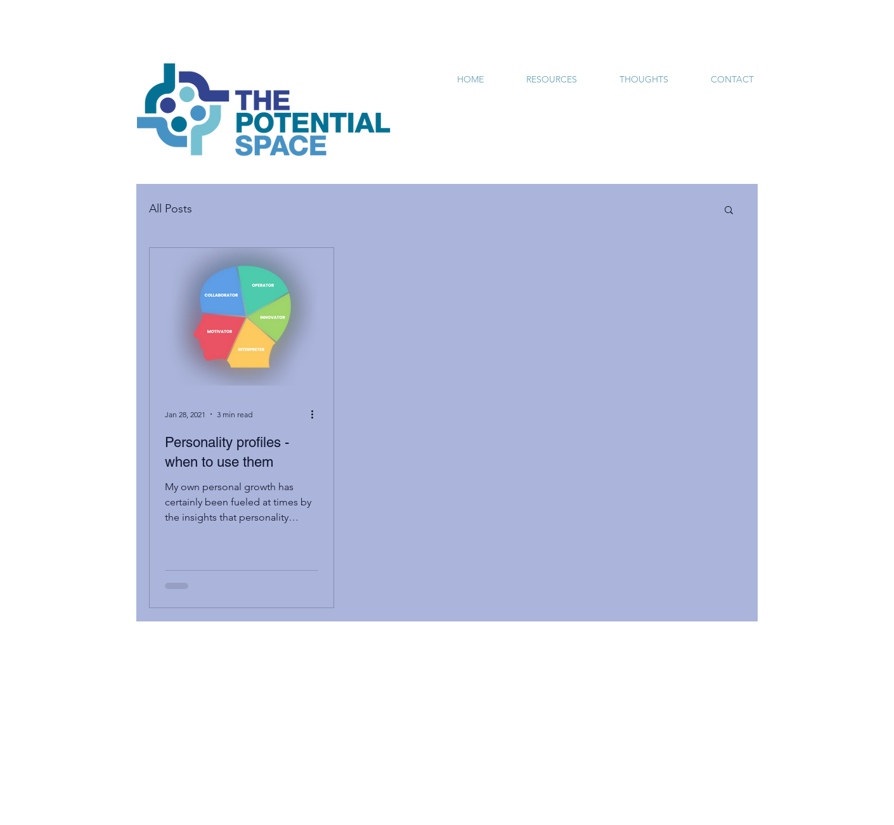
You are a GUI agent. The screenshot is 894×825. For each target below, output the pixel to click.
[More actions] (316, 414)
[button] (729, 211)
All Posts (170, 209)
